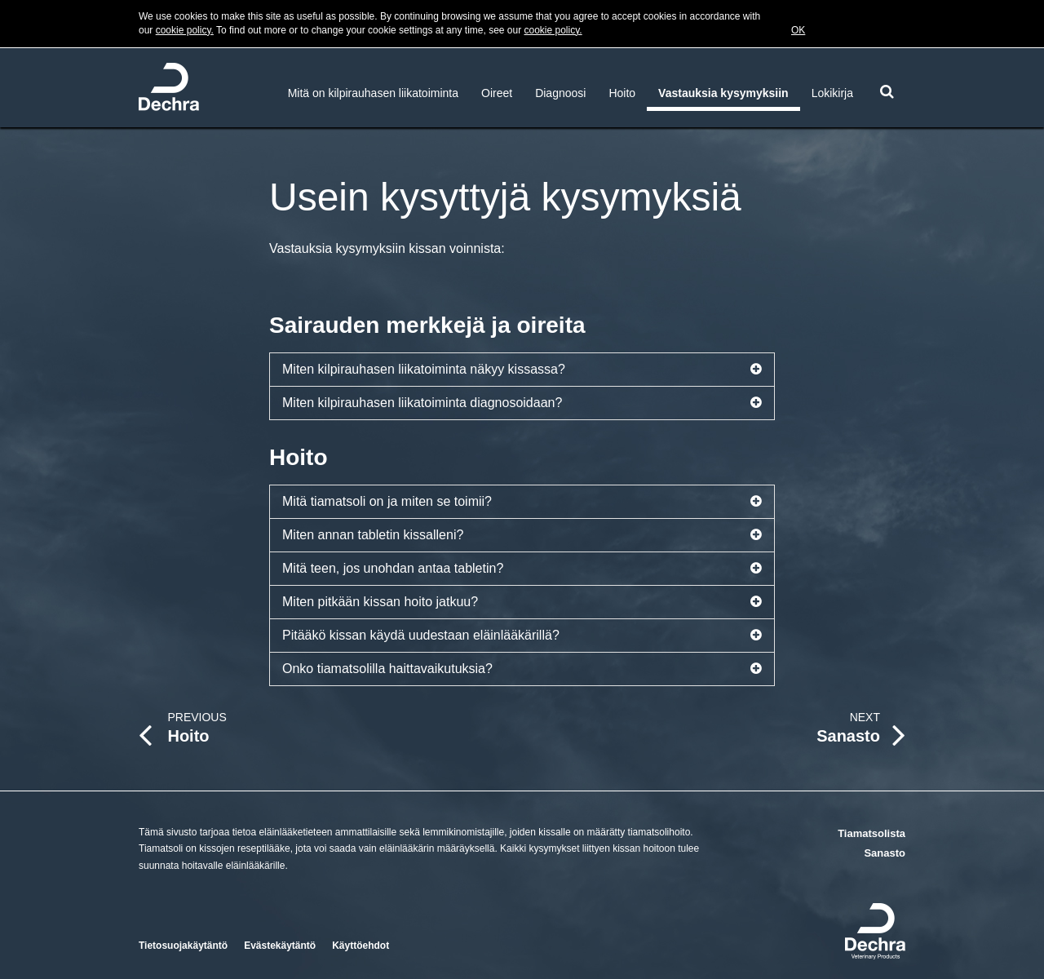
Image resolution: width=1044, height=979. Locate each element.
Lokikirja (832, 93)
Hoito (621, 93)
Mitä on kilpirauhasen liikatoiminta (373, 93)
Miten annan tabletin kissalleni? (522, 535)
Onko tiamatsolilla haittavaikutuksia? (522, 669)
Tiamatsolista (871, 833)
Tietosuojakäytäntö (183, 945)
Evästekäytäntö (280, 945)
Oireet (496, 93)
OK (798, 30)
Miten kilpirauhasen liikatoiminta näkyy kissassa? (522, 369)
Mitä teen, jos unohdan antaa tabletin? (522, 568)
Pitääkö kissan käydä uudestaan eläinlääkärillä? (522, 635)
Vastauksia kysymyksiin (723, 93)
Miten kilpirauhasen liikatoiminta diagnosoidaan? (522, 403)
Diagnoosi (560, 93)
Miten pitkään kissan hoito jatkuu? (522, 602)
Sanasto (884, 853)
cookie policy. (185, 30)
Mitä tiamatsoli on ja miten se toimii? (522, 502)
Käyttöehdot (360, 945)
